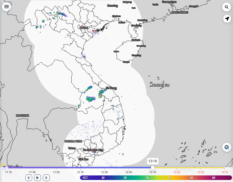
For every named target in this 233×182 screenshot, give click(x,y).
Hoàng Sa (161, 84)
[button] (227, 18)
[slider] (153, 168)
